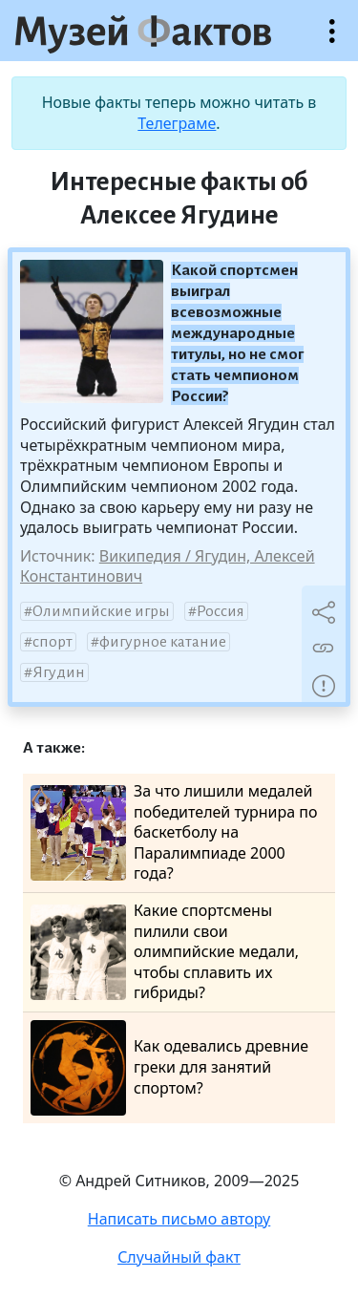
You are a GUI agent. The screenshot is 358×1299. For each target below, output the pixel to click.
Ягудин (58, 672)
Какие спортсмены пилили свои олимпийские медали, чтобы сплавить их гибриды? (165, 952)
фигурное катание (162, 641)
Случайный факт (179, 1256)
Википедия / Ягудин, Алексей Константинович (167, 566)
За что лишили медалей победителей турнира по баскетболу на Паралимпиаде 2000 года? (174, 832)
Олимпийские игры (101, 611)
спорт (52, 641)
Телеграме (176, 123)
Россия (220, 611)
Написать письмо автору (179, 1218)
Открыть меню (332, 40)
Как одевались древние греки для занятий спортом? (169, 1068)
